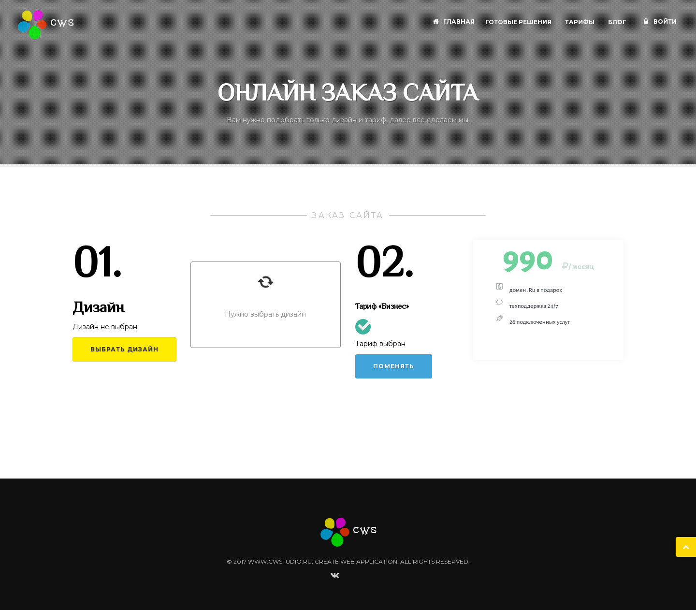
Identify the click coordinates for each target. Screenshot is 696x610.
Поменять (393, 366)
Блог (618, 21)
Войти (658, 21)
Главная (452, 21)
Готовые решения (519, 21)
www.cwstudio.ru (280, 561)
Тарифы (580, 21)
